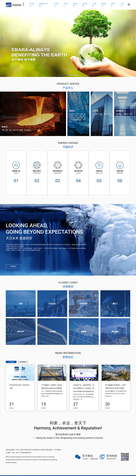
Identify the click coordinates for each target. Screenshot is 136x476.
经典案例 (75, 5)
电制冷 (72, 111)
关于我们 (32, 5)
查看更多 (13, 266)
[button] (2, 38)
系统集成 (120, 111)
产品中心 (66, 5)
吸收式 (5, 127)
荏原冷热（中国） (43, 5)
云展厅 (122, 5)
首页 (23, 4)
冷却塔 (95, 111)
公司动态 (56, 5)
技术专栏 (113, 5)
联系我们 (104, 5)
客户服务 (85, 5)
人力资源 (94, 5)
